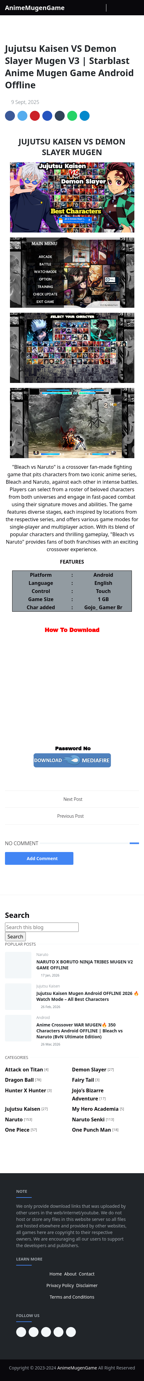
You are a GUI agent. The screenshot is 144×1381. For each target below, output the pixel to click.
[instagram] (90, 8)
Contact (87, 1274)
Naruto (42, 954)
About (70, 1274)
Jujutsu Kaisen (48, 986)
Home (55, 1274)
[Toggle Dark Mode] (113, 7)
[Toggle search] (123, 7)
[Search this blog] (42, 927)
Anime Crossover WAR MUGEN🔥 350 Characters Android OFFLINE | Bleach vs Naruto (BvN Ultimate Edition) (79, 1031)
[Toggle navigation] (134, 8)
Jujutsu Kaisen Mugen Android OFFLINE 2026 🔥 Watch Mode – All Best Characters (87, 996)
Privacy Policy (60, 1285)
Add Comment (39, 858)
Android (43, 1017)
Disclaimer (87, 1285)
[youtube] (34, 1332)
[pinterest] (21, 1332)
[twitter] (58, 1332)
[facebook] (80, 8)
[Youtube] (100, 8)
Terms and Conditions (72, 1297)
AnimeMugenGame (35, 7)
